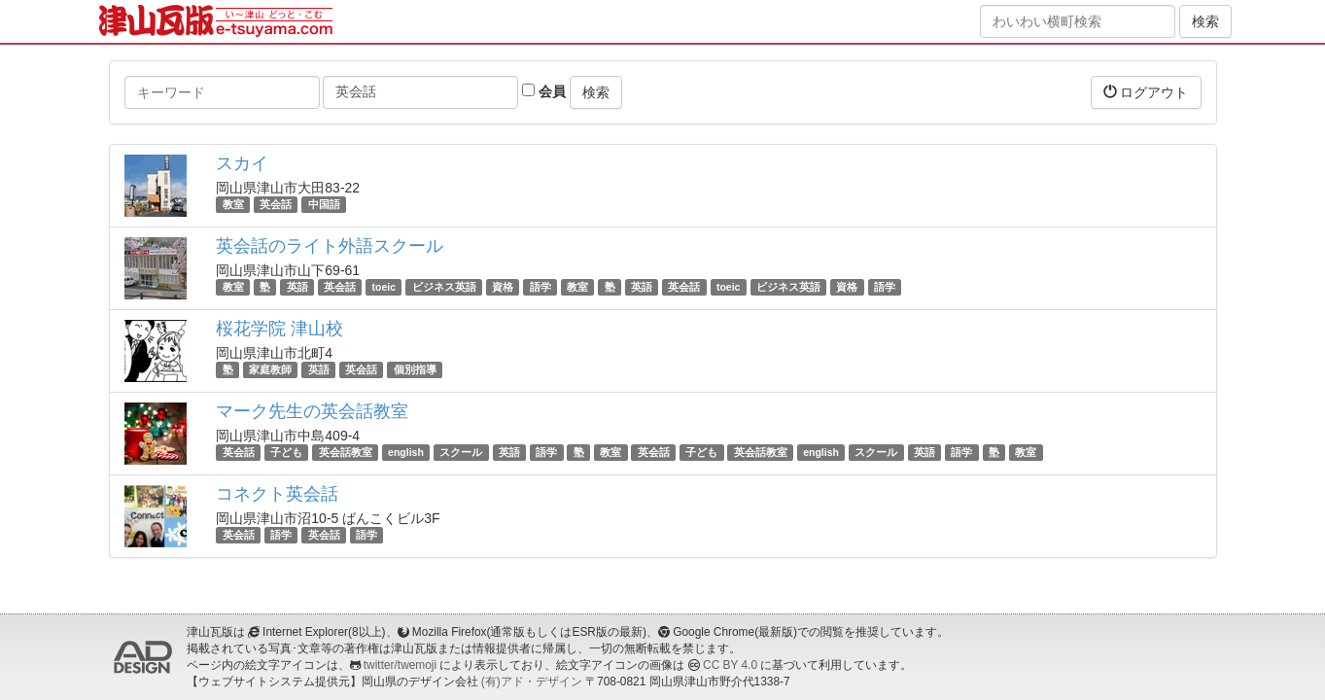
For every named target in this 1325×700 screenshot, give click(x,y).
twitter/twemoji (400, 665)
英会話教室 (345, 452)
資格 (502, 287)
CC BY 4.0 (730, 665)
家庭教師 (270, 369)
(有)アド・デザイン (531, 681)
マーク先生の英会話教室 (312, 411)
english (406, 452)
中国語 (324, 204)
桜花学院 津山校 (279, 328)
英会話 (276, 204)
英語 (297, 287)
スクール (460, 452)
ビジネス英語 (444, 287)
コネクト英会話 (277, 494)
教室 (233, 204)
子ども (286, 452)
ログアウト (1146, 92)
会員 (544, 91)
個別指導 (415, 369)
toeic (384, 287)
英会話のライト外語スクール (329, 246)
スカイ (242, 163)
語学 (540, 287)
